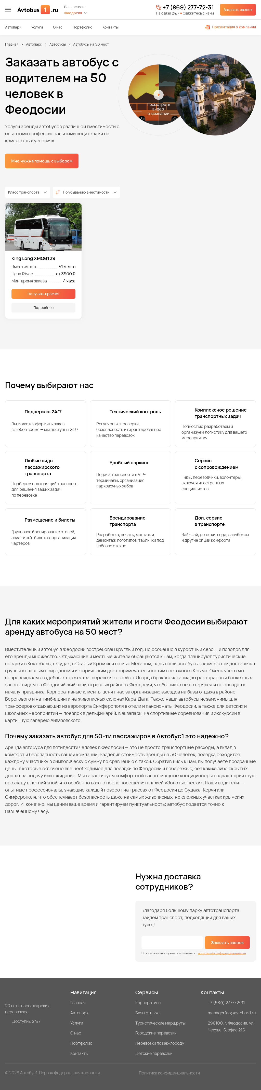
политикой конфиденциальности (222, 953)
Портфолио (82, 27)
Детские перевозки (154, 1053)
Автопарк (13, 27)
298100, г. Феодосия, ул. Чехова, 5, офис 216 (231, 1026)
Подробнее (43, 307)
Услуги (37, 27)
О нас (57, 27)
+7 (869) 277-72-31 (188, 7)
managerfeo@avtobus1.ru (232, 1013)
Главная (12, 44)
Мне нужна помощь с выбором (41, 161)
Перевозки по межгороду (159, 1043)
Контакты (110, 27)
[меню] (8, 9)
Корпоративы (148, 1002)
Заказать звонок (238, 9)
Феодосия (73, 12)
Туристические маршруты (160, 1023)
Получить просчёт (44, 293)
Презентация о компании (230, 26)
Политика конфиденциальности (169, 1073)
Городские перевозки (156, 1033)
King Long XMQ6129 (33, 258)
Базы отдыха (147, 1013)
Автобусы (57, 44)
